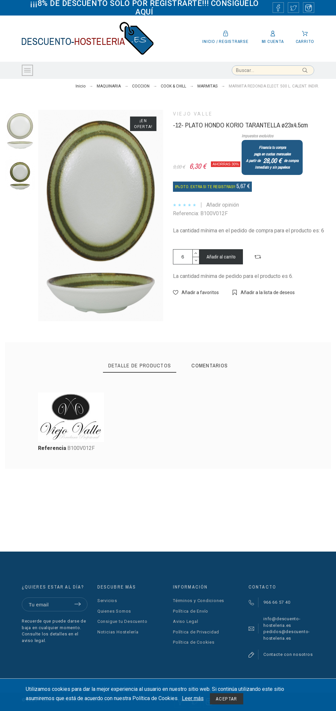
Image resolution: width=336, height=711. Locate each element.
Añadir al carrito (221, 257)
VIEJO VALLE (193, 114)
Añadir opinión (222, 205)
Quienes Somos (114, 611)
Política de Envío (190, 611)
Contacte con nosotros (288, 654)
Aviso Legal (185, 621)
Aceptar (226, 699)
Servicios (107, 600)
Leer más (193, 698)
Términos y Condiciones (198, 600)
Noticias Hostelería (118, 631)
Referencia (52, 448)
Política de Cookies (194, 642)
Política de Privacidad (196, 631)
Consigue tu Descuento (122, 621)
